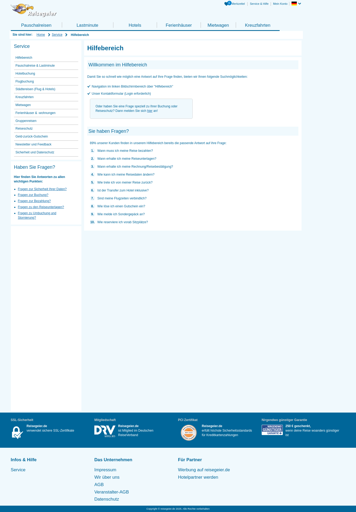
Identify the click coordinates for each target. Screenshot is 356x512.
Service (57, 34)
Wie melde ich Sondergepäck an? (121, 214)
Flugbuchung (25, 81)
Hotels (135, 25)
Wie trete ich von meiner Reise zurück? (124, 182)
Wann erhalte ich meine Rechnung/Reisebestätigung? (135, 166)
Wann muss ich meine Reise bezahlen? (125, 151)
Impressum (105, 469)
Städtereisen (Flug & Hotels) (36, 89)
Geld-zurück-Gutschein (32, 136)
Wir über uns (106, 477)
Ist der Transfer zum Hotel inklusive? (123, 190)
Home (40, 34)
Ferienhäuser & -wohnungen (36, 113)
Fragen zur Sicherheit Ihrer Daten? (42, 189)
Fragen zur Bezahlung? (34, 201)
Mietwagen (218, 25)
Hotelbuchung (25, 73)
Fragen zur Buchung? (33, 195)
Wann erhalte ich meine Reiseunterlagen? (126, 159)
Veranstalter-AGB (111, 492)
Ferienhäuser (179, 25)
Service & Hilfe (259, 3)
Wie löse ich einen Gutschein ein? (121, 206)
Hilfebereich (24, 58)
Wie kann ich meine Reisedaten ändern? (125, 174)
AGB (99, 484)
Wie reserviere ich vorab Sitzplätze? (122, 222)
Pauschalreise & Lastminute (35, 65)
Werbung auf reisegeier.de (204, 469)
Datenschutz (106, 499)
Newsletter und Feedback (34, 144)
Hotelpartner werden (198, 477)
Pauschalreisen (36, 25)
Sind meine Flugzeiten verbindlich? (121, 198)
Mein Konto (280, 3)
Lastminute (87, 25)
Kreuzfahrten (257, 25)
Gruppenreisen (26, 121)
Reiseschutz (24, 128)
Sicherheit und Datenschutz (35, 152)
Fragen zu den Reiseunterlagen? (41, 207)
